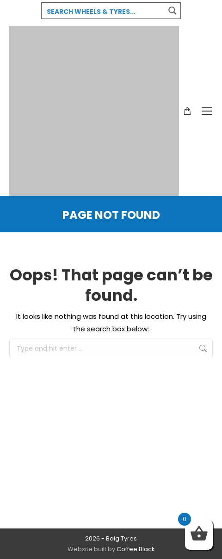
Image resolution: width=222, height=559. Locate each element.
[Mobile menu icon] (207, 111)
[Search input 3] (103, 11)
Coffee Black (136, 549)
